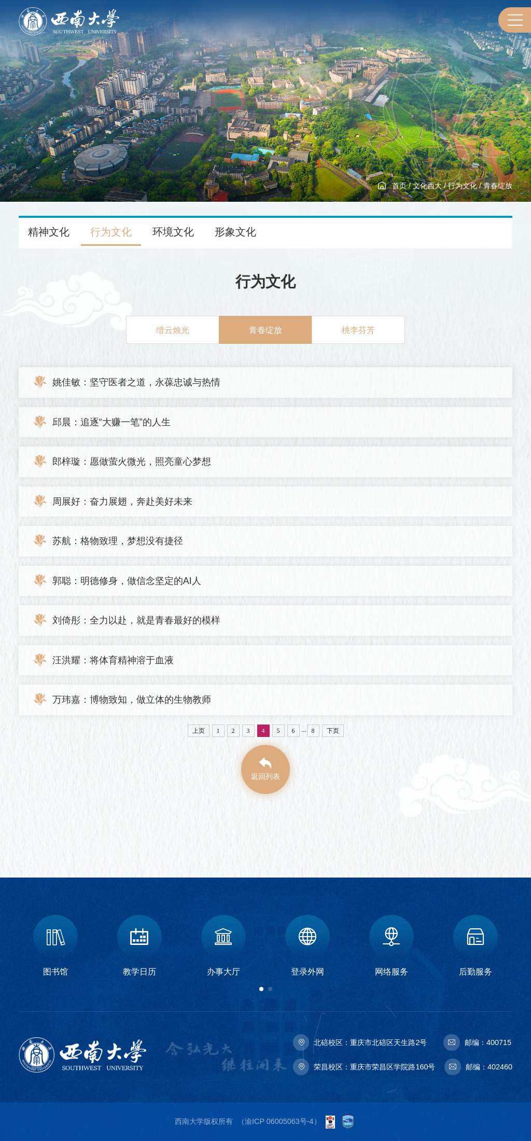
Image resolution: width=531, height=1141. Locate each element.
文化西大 (427, 186)
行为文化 (462, 186)
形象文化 (235, 232)
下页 (333, 730)
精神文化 (48, 232)
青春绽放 (497, 186)
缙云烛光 (172, 330)
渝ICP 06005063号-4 (279, 1121)
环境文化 (173, 232)
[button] (261, 989)
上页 (198, 730)
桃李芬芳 (358, 330)
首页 (399, 186)
